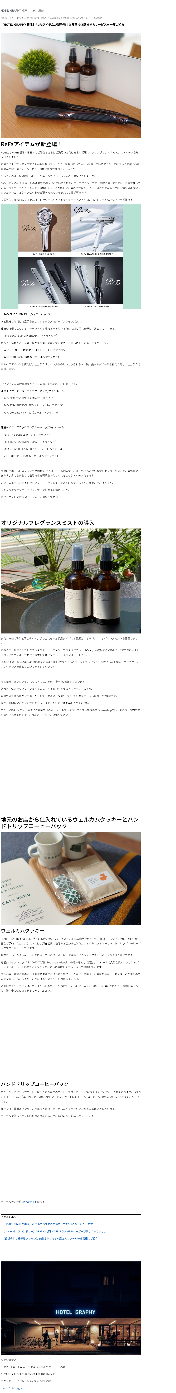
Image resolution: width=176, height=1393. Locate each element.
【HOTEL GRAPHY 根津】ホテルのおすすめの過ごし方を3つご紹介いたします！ (49, 1224)
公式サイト (30, 1201)
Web (3, 1388)
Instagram (18, 1388)
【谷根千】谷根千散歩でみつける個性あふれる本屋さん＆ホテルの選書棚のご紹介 (50, 1238)
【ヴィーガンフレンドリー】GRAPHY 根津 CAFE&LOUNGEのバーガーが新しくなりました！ (56, 1231)
